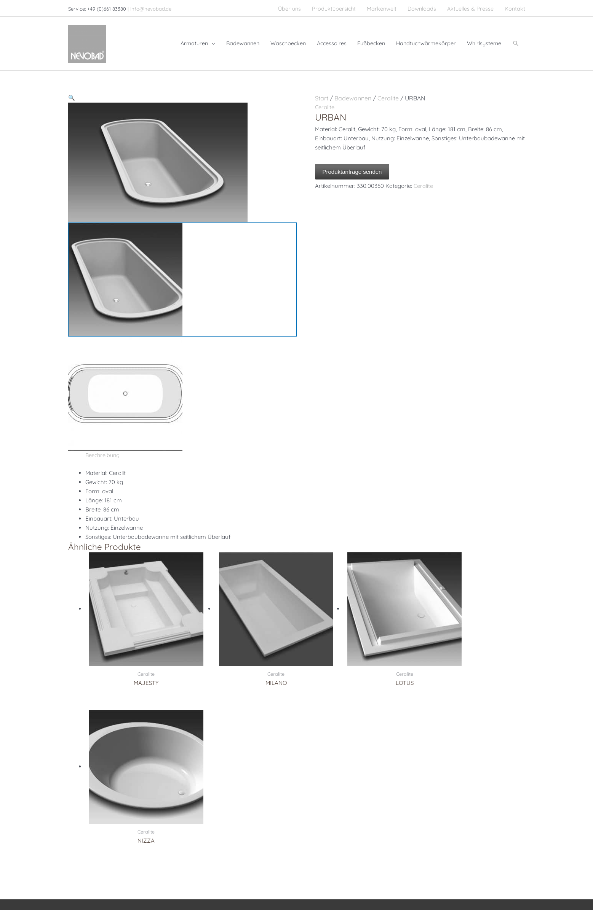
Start (321, 93)
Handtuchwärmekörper (214, 810)
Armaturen (199, 773)
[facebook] (75, 825)
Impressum (365, 879)
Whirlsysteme (203, 800)
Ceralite (388, 93)
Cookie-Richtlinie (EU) (496, 889)
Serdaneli (315, 782)
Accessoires (200, 819)
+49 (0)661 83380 (108, 782)
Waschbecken (203, 782)
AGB (519, 879)
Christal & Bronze (325, 773)
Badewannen (352, 93)
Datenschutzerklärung (417, 879)
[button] (515, 40)
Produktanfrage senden (352, 166)
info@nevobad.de (150, 8)
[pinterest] (88, 825)
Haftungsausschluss (480, 879)
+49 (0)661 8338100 (103, 791)
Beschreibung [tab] (103, 450)
